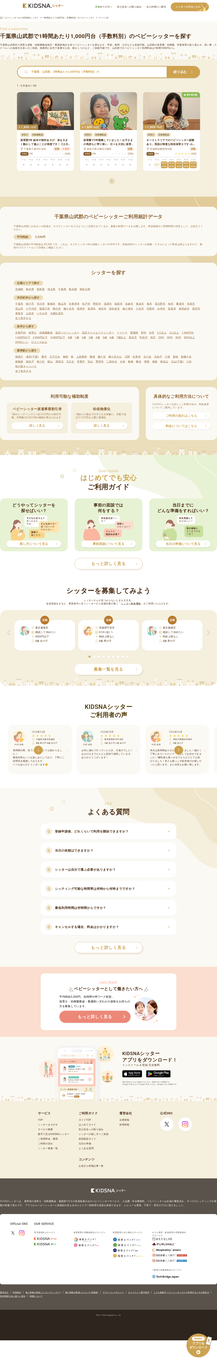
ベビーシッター (83, 44)
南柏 (154, 361)
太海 (122, 361)
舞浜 (138, 361)
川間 (127, 356)
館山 (50, 361)
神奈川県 (85, 289)
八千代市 (31, 308)
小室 (167, 356)
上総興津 (81, 356)
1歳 (77, 337)
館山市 (62, 303)
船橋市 (51, 303)
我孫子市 (44, 308)
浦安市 (102, 308)
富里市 (172, 308)
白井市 (161, 308)
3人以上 (174, 332)
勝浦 (92, 356)
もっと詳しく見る (114, 947)
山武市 (30, 313)
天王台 (70, 361)
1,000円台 (188, 332)
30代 (170, 337)
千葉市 (19, 303)
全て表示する (23, 318)
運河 (44, 356)
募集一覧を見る (115, 669)
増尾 (146, 361)
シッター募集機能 (131, 603)
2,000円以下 (40, 337)
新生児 (133, 337)
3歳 (91, 337)
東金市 (140, 303)
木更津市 (74, 303)
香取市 (19, 313)
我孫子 (19, 356)
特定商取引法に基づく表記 (12, 1296)
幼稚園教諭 (46, 332)
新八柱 (41, 361)
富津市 (92, 308)
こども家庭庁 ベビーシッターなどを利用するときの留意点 (181, 1292)
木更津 (137, 356)
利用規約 (17, 1292)
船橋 (130, 361)
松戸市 (86, 303)
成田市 (118, 303)
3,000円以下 (57, 337)
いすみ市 (42, 313)
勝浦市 (180, 303)
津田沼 (59, 361)
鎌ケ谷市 (69, 308)
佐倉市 (129, 303)
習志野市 (160, 303)
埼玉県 (51, 289)
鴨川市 (57, 308)
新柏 (175, 356)
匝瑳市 (196, 308)
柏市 (170, 303)
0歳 (70, 337)
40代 (178, 337)
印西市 (151, 308)
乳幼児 (143, 337)
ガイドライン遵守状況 (138, 1292)
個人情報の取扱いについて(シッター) (43, 1292)
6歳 (112, 337)
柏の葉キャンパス (26, 366)
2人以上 (162, 332)
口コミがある (39, 342)
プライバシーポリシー (113, 1292)
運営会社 (4, 1292)
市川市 (41, 303)
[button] (89, 657)
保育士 (33, 332)
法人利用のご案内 (156, 6)
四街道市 (114, 308)
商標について (36, 1296)
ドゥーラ (122, 332)
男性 (143, 332)
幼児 (153, 337)
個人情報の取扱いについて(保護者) (81, 1292)
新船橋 (19, 361)
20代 (161, 337)
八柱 (189, 361)
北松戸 (158, 356)
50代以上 (189, 337)
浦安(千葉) (32, 356)
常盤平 (81, 361)
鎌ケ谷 (102, 356)
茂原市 (108, 303)
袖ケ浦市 (127, 308)
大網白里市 (57, 313)
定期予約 (20, 332)
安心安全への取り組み (129, 6)
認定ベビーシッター (67, 332)
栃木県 (30, 289)
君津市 (81, 308)
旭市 (149, 303)
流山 (90, 361)
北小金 (147, 356)
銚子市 (30, 303)
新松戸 (30, 361)
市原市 (191, 303)
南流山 (164, 361)
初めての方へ (103, 6)
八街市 (140, 308)
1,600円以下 (22, 337)
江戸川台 (55, 356)
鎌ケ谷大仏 (115, 356)
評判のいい (22, 342)
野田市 (97, 303)
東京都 (73, 289)
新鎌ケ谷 (186, 356)
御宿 (65, 356)
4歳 (98, 337)
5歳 (105, 337)
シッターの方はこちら (192, 7)
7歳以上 (121, 337)
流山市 (19, 308)
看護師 (134, 332)
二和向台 (111, 361)
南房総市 (184, 308)
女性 (151, 332)
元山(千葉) (177, 361)
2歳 (84, 337)
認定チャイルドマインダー (98, 332)
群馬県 (41, 289)
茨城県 (19, 289)
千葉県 (62, 289)
